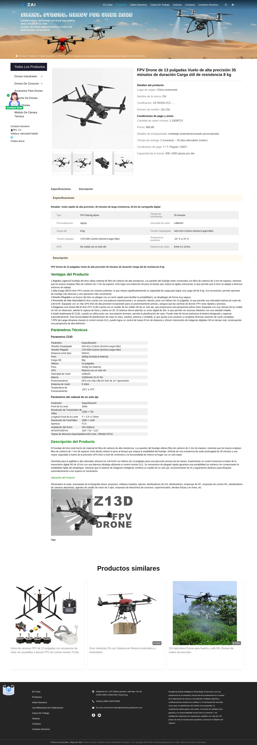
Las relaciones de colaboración (47, 707)
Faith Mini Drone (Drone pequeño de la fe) (74, 545)
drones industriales (47, 56)
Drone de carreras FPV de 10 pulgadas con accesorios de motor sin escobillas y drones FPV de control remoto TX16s (47, 650)
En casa (107, 4)
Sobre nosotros (138, 4)
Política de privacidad (59, 742)
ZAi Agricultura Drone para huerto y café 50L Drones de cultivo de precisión (204, 650)
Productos (121, 4)
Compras (36, 724)
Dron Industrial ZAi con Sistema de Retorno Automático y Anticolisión (125, 650)
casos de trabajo (160, 4)
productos (32, 56)
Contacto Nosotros (208, 4)
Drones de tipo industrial (114, 545)
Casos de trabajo (40, 713)
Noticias (177, 4)
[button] (132, 163)
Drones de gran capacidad (146, 545)
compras (190, 4)
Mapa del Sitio (76, 742)
